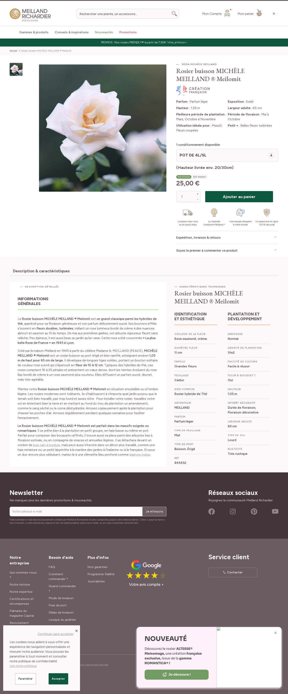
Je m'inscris (154, 511)
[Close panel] (76, 630)
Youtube (275, 511)
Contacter (235, 572)
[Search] (174, 14)
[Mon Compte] (216, 13)
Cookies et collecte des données (90, 664)
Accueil (13, 50)
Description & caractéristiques (41, 271)
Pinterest (254, 511)
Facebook (211, 511)
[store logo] (30, 14)
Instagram (233, 511)
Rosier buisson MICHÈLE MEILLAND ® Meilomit (46, 50)
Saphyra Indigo (139, 454)
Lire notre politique (23, 666)
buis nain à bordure (46, 445)
